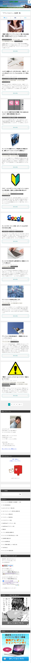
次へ (20, 404)
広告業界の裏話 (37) (6, 538)
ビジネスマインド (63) (7, 520)
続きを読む (20, 51)
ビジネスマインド (14, 266)
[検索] (11, 494)
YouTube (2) (4, 547)
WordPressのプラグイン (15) (8, 526)
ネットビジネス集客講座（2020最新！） (10, 78)
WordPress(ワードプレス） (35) (8, 523)
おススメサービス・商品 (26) (8, 508)
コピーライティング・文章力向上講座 (9, 80)
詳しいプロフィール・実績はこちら (9, 448)
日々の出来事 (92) (6, 541)
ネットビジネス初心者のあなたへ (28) (10, 535)
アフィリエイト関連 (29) (7, 514)
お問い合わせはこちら (6, 456)
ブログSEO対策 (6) (6, 505)
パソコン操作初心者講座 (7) (8, 532)
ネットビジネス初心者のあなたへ (17, 193)
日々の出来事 (11, 231)
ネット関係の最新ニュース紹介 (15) (9, 544)
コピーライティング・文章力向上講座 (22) (11, 511)
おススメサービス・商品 (7, 39)
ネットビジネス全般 (18, 41)
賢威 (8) (4, 529)
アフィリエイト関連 (16, 39)
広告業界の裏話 (5, 231)
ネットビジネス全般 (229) (7, 550)
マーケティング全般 (24, 39)
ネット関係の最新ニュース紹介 (8, 41)
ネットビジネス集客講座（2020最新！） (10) (11, 502)
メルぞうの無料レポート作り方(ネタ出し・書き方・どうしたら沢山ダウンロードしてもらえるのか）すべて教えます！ (15, 73)
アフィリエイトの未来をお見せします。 (11, 299)
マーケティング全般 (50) (7, 517)
